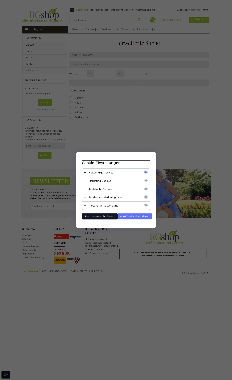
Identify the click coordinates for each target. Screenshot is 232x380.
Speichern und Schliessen (99, 216)
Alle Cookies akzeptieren (134, 216)
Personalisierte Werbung (103, 205)
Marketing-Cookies (100, 181)
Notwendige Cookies (101, 172)
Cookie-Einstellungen (101, 163)
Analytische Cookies (100, 189)
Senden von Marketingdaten (106, 197)
